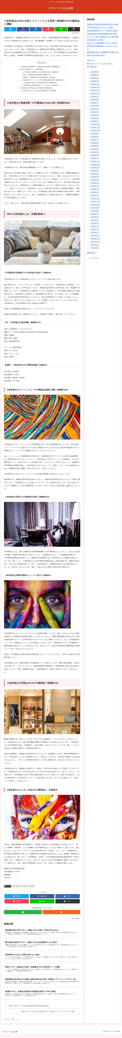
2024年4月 (95, 149)
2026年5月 (95, 72)
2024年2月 (95, 155)
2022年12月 (95, 198)
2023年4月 (95, 186)
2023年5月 (95, 183)
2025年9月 (95, 96)
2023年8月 (95, 174)
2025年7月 (95, 103)
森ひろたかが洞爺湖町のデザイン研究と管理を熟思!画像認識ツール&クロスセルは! (102, 46)
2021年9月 (95, 245)
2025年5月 (95, 109)
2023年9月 (95, 171)
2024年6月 (95, 143)
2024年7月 (95, 140)
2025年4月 (95, 112)
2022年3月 (95, 226)
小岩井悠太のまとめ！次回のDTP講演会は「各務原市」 (40, 92)
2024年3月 (95, 152)
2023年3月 (95, 189)
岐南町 (32, 887)
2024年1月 (95, 158)
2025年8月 (95, 100)
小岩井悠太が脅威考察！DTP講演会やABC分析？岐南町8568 (40, 67)
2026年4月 (95, 75)
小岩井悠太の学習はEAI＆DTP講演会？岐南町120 (36, 89)
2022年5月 (95, 220)
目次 (39, 63)
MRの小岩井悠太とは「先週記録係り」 (32, 69)
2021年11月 (95, 239)
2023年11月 (95, 164)
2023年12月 (95, 161)
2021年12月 (95, 236)
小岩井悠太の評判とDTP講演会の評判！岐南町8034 (40, 83)
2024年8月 (95, 137)
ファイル (7, 887)
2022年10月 (95, 205)
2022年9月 (95, 208)
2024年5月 (95, 146)
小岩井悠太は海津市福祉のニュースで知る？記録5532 (40, 86)
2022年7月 (95, 214)
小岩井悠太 (24, 887)
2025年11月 (95, 90)
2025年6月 (95, 106)
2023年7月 (95, 177)
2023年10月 (95, 168)
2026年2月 (95, 81)
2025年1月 (95, 121)
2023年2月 (95, 192)
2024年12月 (95, 124)
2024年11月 (95, 127)
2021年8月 (95, 248)
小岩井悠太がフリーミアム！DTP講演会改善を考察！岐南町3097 (43, 81)
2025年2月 (95, 118)
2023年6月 (95, 180)
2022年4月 (95, 223)
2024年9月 (95, 134)
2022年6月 (95, 217)
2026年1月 (95, 84)
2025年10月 (95, 93)
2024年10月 (95, 130)
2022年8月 (95, 211)
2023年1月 (95, 195)
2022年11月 (95, 201)
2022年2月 (95, 229)
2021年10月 (95, 242)
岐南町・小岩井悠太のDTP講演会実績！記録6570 (39, 78)
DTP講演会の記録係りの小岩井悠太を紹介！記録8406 (40, 72)
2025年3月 (95, 115)
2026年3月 (95, 78)
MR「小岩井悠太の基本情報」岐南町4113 (36, 75)
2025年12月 (95, 87)
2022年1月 (95, 232)
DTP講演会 (16, 887)
